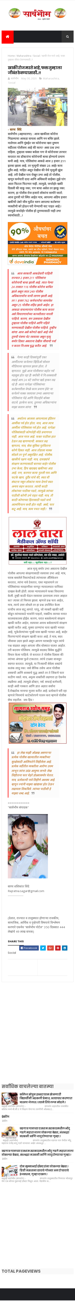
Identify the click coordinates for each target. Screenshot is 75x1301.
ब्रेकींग (5, 1117)
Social (36, 56)
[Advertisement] (37, 1038)
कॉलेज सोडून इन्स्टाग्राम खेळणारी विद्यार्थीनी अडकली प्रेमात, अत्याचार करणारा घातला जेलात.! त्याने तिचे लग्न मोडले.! (46, 1099)
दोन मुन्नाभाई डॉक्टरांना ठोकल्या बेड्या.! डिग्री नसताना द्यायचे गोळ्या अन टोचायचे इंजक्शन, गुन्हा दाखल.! (44, 1171)
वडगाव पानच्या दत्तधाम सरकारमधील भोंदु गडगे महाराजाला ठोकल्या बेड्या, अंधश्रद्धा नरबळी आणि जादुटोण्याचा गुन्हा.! (45, 1133)
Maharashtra (24, 56)
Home (11, 56)
